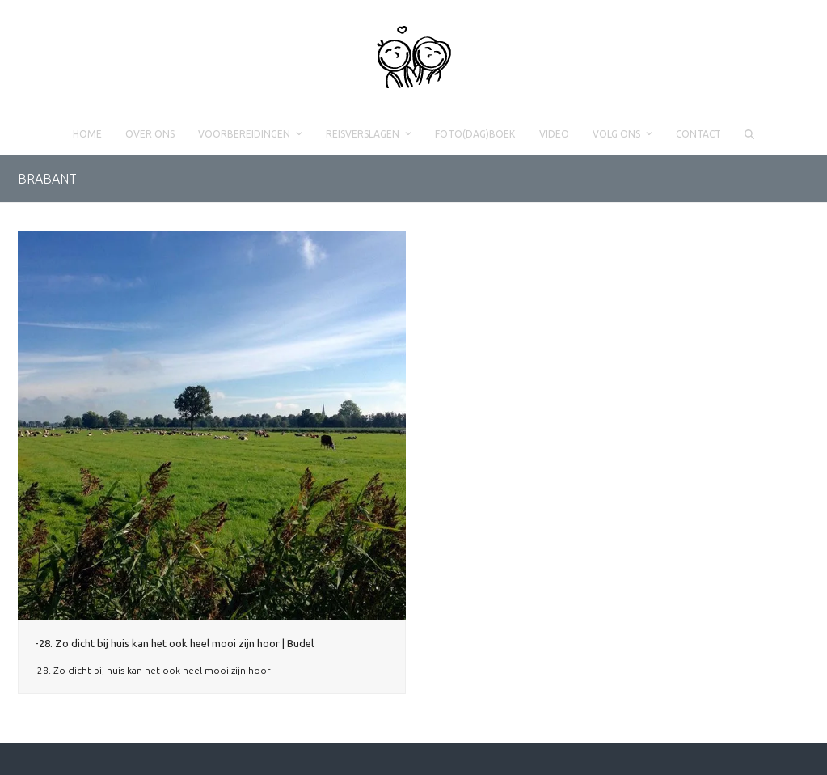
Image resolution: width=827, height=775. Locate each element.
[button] (749, 134)
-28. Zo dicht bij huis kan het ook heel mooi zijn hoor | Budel (174, 643)
